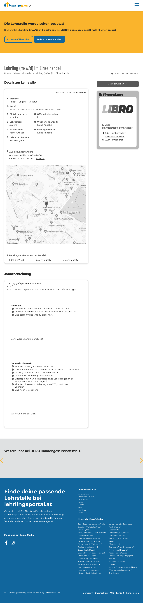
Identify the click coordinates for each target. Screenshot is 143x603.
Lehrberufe (83, 499)
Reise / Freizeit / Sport (118, 553)
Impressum (87, 593)
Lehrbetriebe (83, 494)
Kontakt (120, 593)
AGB (112, 593)
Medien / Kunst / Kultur (118, 538)
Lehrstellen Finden (86, 497)
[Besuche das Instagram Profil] (13, 543)
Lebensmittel (114, 530)
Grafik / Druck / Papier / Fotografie (92, 553)
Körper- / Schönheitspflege (89, 573)
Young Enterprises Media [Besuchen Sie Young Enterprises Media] (49, 593)
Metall (111, 541)
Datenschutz (101, 593)
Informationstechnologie (88, 570)
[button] (137, 5)
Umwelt (112, 564)
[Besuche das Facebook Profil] (6, 543)
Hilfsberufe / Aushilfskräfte (89, 564)
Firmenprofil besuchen (18, 39)
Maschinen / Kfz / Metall (118, 533)
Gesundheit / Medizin (87, 550)
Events (81, 505)
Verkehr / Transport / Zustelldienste (123, 567)
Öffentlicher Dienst (117, 544)
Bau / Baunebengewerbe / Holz (91, 524)
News (80, 502)
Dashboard (83, 513)
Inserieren (82, 510)
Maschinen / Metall (117, 536)
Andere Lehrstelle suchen (49, 39)
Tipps (80, 507)
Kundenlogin (132, 593)
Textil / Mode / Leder (117, 561)
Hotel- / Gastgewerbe (87, 567)
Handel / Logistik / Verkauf (89, 561)
